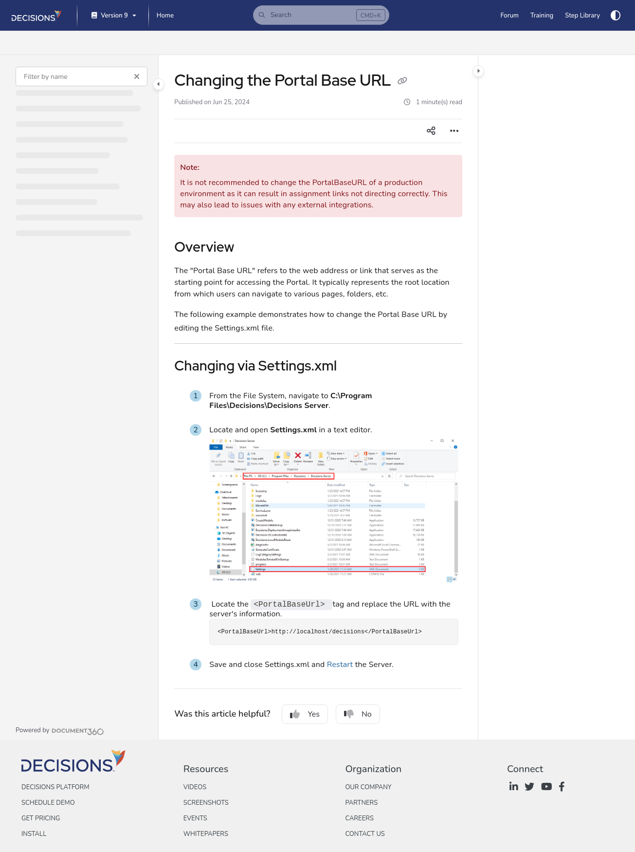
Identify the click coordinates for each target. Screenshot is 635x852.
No (358, 714)
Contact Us (364, 834)
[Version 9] (113, 16)
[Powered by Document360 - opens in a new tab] (60, 730)
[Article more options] (454, 131)
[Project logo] (36, 15)
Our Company (368, 787)
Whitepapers (205, 834)
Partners (361, 802)
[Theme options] (615, 15)
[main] (318, 397)
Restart (340, 664)
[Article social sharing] (431, 131)
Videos (194, 787)
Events (195, 818)
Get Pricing (40, 818)
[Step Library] (582, 15)
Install (33, 834)
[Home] (165, 15)
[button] (321, 15)
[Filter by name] (81, 76)
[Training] (541, 15)
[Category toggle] (158, 84)
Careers (359, 818)
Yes (305, 714)
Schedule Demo (48, 802)
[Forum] (509, 15)
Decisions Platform (55, 787)
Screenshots (206, 802)
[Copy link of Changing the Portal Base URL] (402, 82)
